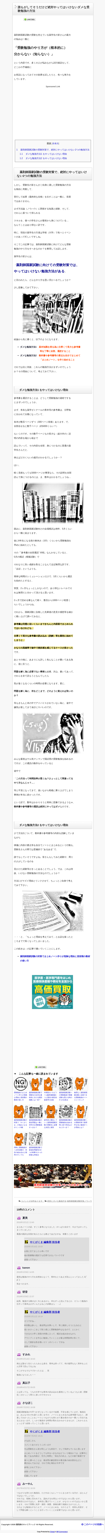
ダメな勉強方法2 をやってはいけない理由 (43, 158)
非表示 (55, 143)
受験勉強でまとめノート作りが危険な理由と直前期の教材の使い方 (20, 1096)
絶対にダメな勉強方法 (56, 1201)
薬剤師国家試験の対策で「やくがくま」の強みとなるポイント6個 (20, 1123)
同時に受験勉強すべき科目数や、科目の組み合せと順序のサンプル (20, 1151)
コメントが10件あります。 (32, 1201)
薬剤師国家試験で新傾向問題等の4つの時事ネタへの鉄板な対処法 (35, 1151)
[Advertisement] (53, 115)
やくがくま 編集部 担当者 (45, 1242)
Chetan (52, 1531)
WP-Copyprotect (61, 1531)
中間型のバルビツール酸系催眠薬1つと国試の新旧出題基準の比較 (50, 1096)
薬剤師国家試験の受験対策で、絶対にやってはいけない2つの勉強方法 (53, 149)
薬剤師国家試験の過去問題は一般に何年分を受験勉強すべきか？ (35, 1123)
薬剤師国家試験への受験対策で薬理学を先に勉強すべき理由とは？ (80, 1123)
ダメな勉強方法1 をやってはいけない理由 (43, 154)
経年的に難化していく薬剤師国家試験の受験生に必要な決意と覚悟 (50, 1123)
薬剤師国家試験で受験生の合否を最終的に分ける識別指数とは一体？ (35, 1096)
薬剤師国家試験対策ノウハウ (79, 1201)
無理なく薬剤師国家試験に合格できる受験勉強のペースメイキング (80, 1096)
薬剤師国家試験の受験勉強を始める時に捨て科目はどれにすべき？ (65, 1123)
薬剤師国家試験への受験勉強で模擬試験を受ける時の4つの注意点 (65, 1096)
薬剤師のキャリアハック (26, 1524)
